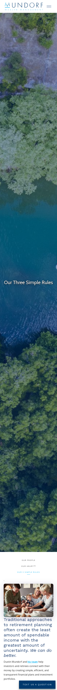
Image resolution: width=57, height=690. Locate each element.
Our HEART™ (28, 566)
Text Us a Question (37, 684)
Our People (28, 560)
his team (33, 661)
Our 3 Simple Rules (28, 572)
